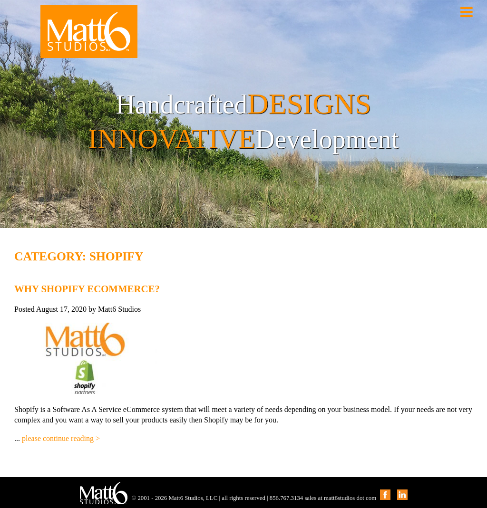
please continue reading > (61, 438)
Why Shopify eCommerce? (87, 288)
